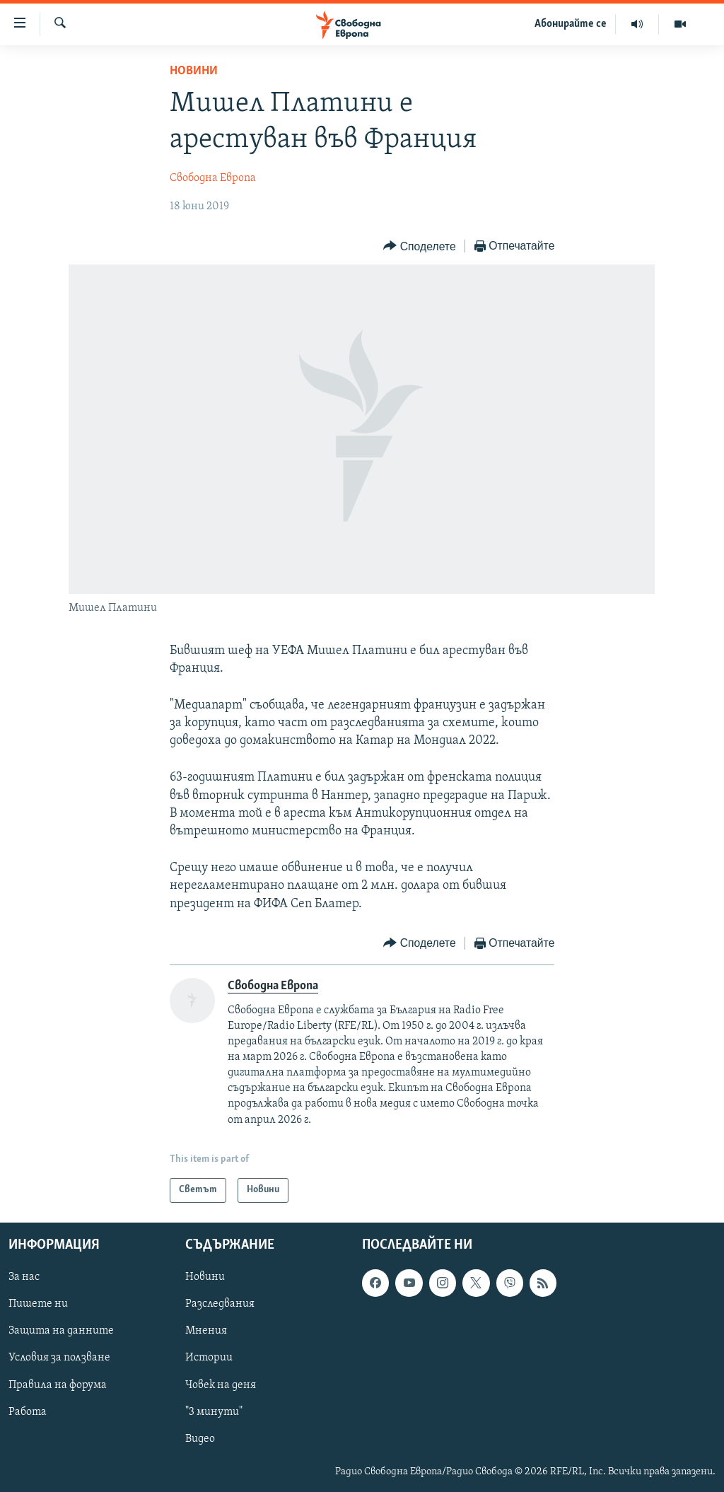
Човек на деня (220, 1384)
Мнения (206, 1330)
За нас (24, 1277)
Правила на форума (57, 1384)
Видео (200, 1438)
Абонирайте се (571, 24)
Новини (194, 71)
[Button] (419, 246)
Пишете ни (38, 1304)
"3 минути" (214, 1411)
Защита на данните (61, 1330)
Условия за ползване (59, 1357)
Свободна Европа (213, 178)
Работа (27, 1411)
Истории (209, 1357)
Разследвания (220, 1304)
